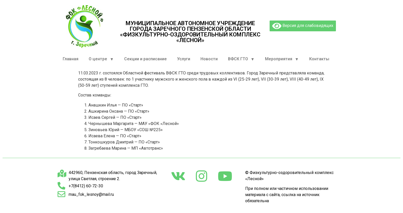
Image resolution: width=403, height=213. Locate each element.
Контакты (319, 58)
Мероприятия (282, 59)
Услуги (183, 58)
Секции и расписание (145, 58)
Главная (70, 58)
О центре (101, 59)
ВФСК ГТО (241, 59)
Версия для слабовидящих (302, 26)
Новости (209, 58)
